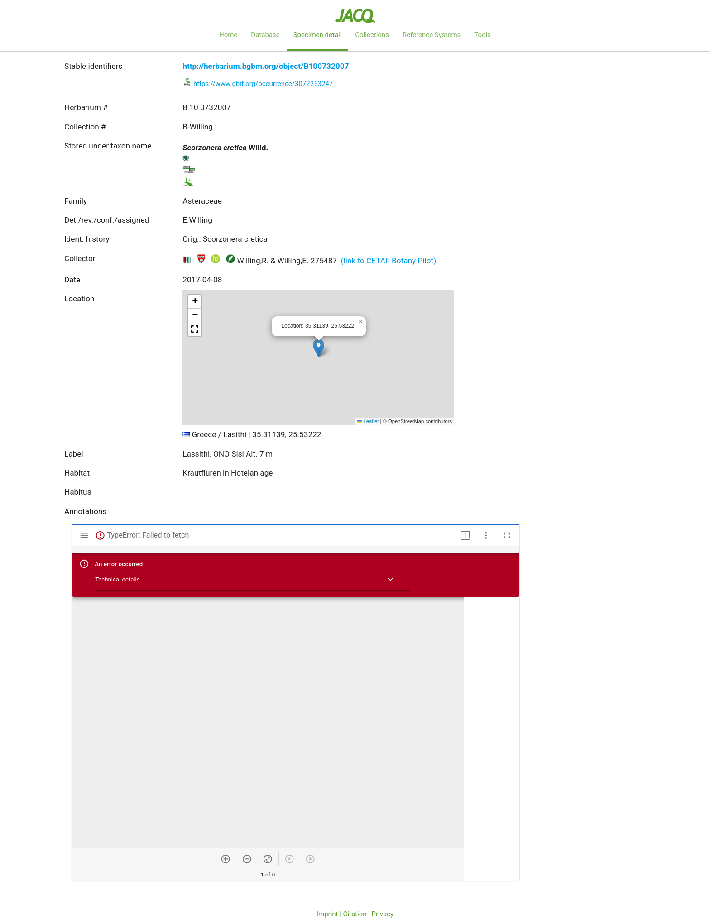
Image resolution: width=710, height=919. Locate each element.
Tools (482, 35)
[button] (318, 348)
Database (265, 35)
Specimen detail (317, 35)
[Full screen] (507, 535)
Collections (372, 35)
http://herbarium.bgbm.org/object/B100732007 (265, 66)
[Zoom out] (247, 859)
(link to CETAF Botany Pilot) (389, 260)
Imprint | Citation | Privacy (355, 914)
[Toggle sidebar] (84, 535)
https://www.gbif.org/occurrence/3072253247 (263, 84)
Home (228, 35)
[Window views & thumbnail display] (465, 535)
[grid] (491, 739)
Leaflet (368, 421)
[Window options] (486, 535)
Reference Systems (432, 35)
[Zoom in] (225, 859)
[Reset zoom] (267, 859)
